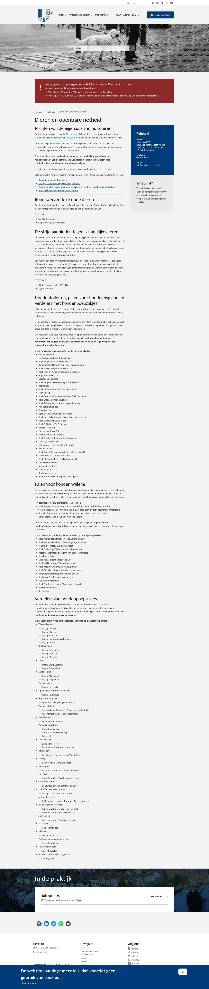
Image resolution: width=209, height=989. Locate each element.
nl (135, 3)
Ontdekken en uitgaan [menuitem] (80, 15)
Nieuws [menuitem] (118, 14)
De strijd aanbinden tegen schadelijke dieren (59, 183)
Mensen (39, 112)
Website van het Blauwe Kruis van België (61, 900)
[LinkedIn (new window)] (162, 3)
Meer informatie (28, 983)
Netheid (51, 112)
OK (182, 971)
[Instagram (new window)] (157, 3)
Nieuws (84, 958)
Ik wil (135, 15)
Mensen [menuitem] (61, 15)
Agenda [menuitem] (126, 14)
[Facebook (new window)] (153, 3)
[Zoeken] (132, 48)
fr (128, 3)
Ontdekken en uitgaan (90, 951)
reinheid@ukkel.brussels (148, 165)
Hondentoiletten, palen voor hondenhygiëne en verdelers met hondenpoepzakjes (76, 187)
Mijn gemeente (87, 955)
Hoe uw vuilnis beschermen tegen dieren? (58, 190)
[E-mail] (68, 923)
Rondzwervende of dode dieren (53, 180)
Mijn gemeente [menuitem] (103, 15)
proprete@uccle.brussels (51, 222)
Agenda (84, 962)
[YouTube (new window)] (171, 3)
